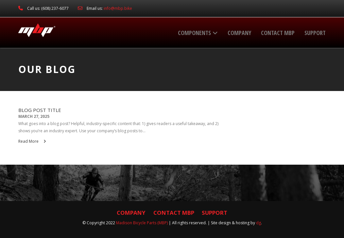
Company (239, 33)
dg (258, 223)
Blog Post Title (39, 110)
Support (315, 33)
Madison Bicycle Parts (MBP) (142, 223)
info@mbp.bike (118, 8)
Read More (32, 141)
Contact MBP (278, 33)
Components (198, 33)
